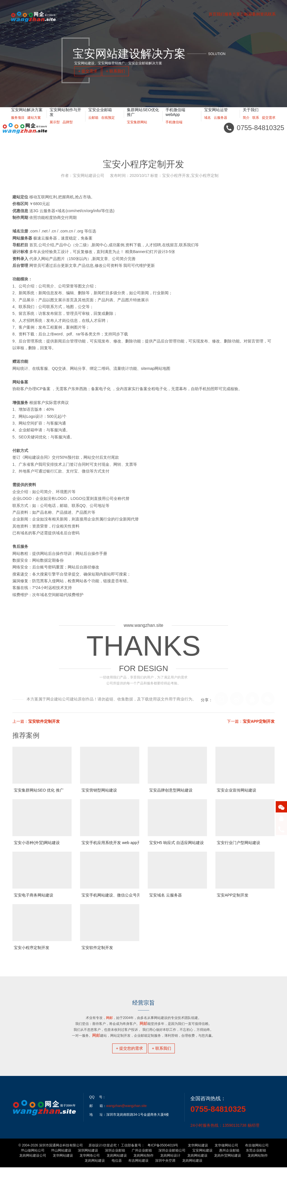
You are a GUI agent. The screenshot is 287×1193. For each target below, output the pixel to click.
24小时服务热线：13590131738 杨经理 (224, 1151)
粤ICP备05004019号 (162, 1171)
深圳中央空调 (165, 1186)
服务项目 (18, 124)
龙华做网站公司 (226, 1171)
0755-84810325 (218, 1134)
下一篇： (251, 721)
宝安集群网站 (137, 129)
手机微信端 (173, 129)
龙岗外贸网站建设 (227, 1181)
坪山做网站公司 (33, 1176)
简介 (246, 124)
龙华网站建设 (198, 1171)
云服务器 (220, 124)
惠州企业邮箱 (229, 1176)
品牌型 (68, 129)
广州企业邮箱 (142, 1176)
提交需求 (268, 124)
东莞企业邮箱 (256, 1176)
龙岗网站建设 (117, 1181)
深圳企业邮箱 (115, 1176)
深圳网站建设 (88, 1176)
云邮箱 (93, 124)
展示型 (55, 129)
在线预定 (108, 124)
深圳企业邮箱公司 (172, 1176)
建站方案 (34, 124)
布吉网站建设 (138, 1186)
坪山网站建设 (61, 1176)
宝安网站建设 (202, 1176)
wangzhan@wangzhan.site (126, 1131)
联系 (255, 124)
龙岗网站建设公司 (32, 1181)
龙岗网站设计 (170, 1181)
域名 (207, 124)
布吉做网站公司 (257, 1171)
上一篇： (36, 721)
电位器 (117, 1186)
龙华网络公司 (90, 1181)
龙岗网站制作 (143, 1181)
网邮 (96, 1035)
